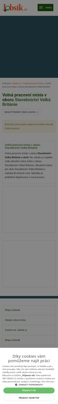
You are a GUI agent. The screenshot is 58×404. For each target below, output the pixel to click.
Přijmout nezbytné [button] (29, 398)
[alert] (29, 202)
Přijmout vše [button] (29, 390)
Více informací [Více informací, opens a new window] (47, 381)
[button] (29, 384)
